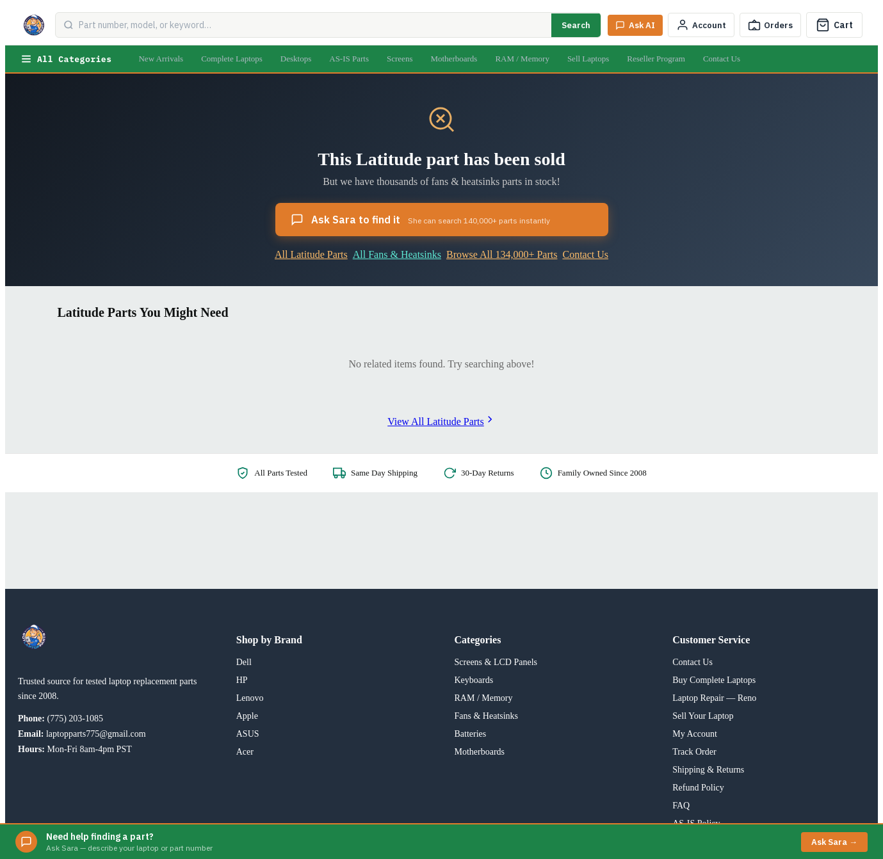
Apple (247, 716)
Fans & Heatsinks (487, 716)
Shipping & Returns (708, 770)
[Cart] (834, 25)
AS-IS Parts (349, 58)
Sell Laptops (588, 58)
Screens (399, 58)
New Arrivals (160, 58)
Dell (244, 662)
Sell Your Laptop (702, 716)
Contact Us (721, 58)
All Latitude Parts (311, 254)
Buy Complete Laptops (714, 680)
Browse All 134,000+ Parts (501, 254)
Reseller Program (656, 58)
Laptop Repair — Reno (714, 698)
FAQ (681, 805)
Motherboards (453, 58)
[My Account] (701, 25)
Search (576, 25)
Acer (245, 752)
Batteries (471, 734)
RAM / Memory (522, 58)
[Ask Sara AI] (635, 25)
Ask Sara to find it (420, 219)
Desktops (295, 58)
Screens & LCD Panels (496, 662)
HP (242, 680)
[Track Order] (770, 25)
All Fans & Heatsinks (397, 254)
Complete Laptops (232, 58)
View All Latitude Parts (441, 421)
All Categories (65, 59)
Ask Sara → (834, 842)
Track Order (694, 752)
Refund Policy (698, 787)
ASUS (247, 734)
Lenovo (250, 698)
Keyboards (474, 680)
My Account (694, 734)
